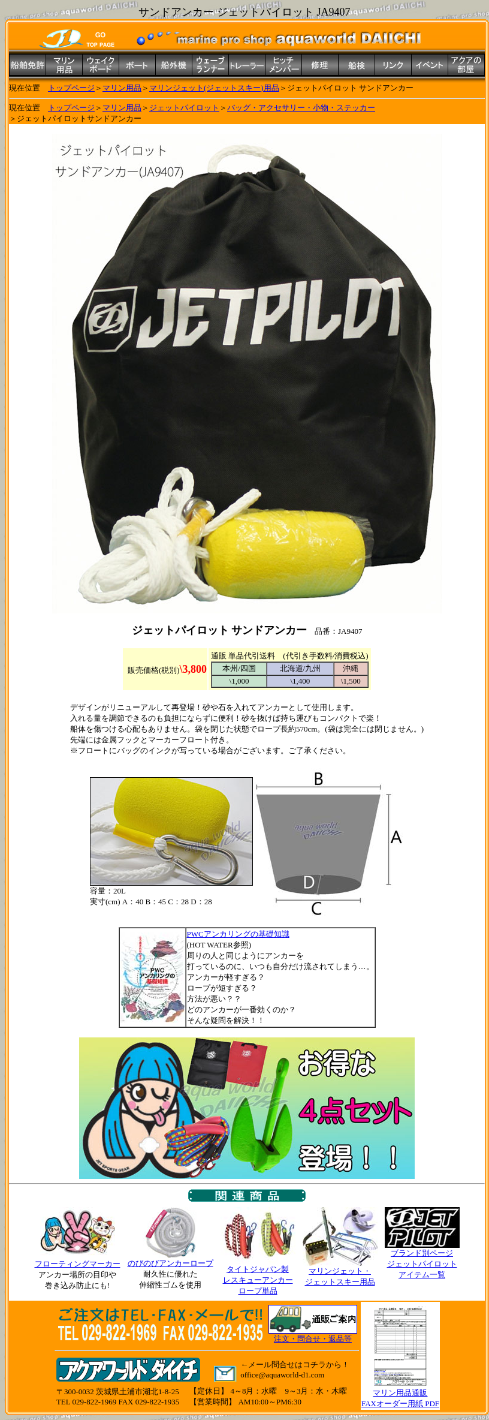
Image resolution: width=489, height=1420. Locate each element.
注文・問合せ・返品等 (313, 1338)
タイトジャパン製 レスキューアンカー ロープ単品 (258, 1276)
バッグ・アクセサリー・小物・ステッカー (301, 107)
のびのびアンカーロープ (170, 1259)
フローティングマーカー (77, 1263)
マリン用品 (121, 87)
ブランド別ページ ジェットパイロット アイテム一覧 (422, 1260)
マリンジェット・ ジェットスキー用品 (340, 1272)
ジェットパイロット (184, 107)
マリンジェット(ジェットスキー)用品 (214, 87)
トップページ (71, 87)
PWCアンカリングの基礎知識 (238, 933)
